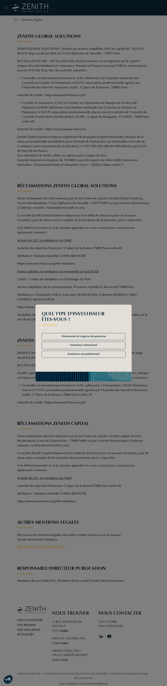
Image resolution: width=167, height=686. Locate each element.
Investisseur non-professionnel (83, 354)
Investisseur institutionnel (83, 345)
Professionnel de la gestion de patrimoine (84, 336)
